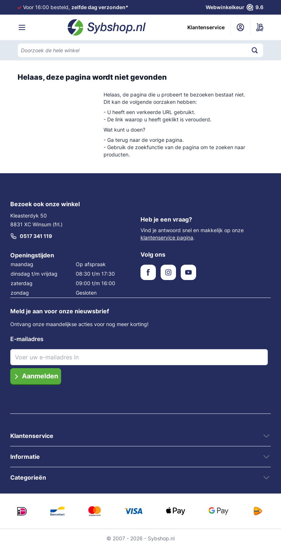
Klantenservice (206, 27)
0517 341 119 (31, 236)
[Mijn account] (240, 27)
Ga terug (117, 140)
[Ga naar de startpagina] (107, 27)
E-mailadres (27, 339)
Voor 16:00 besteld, (75, 7)
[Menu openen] (22, 27)
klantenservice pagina (166, 237)
